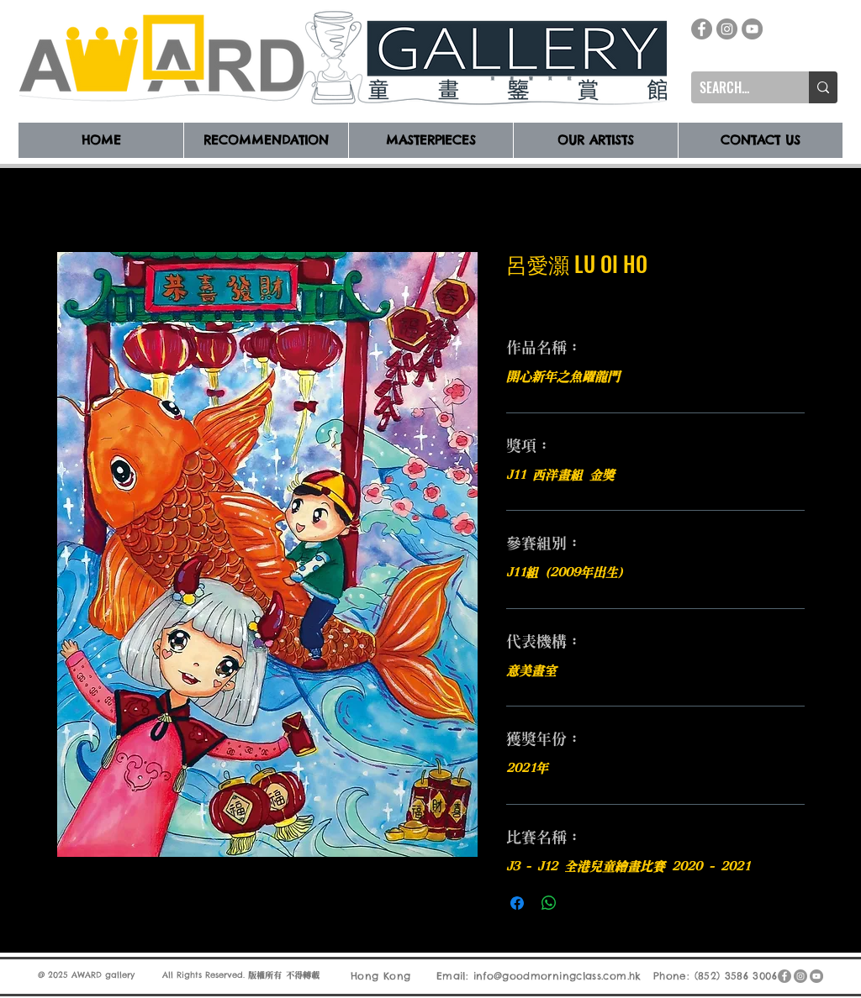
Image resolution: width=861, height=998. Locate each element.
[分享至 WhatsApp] (549, 903)
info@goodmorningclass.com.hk (557, 975)
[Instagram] (726, 28)
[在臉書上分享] (517, 903)
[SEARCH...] (737, 87)
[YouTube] (752, 28)
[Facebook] (701, 28)
